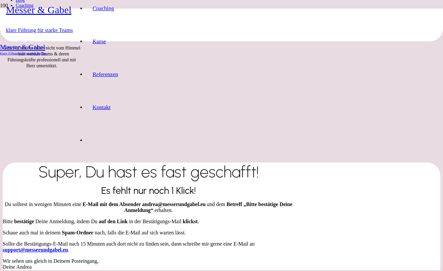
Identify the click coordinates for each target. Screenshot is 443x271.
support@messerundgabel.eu (35, 250)
